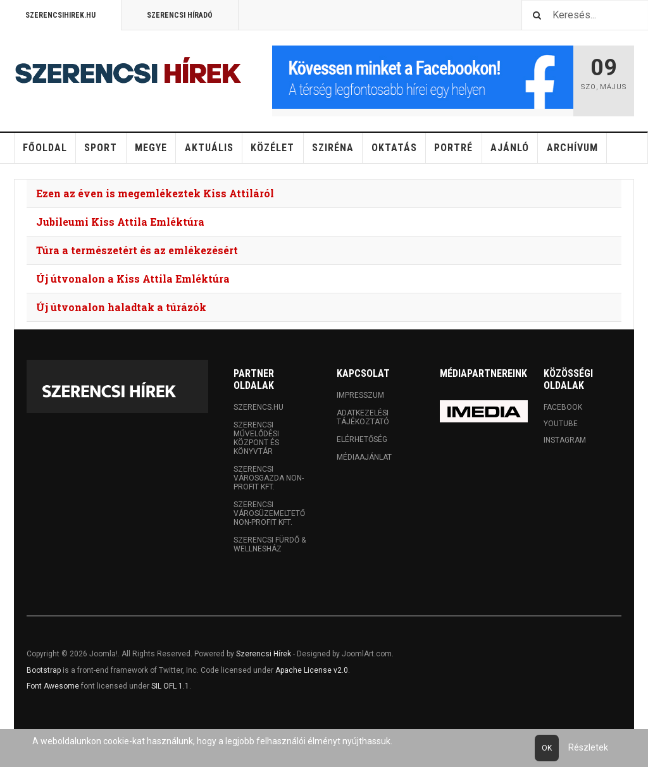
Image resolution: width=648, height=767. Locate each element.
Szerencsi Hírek (263, 653)
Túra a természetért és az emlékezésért (137, 250)
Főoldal (45, 148)
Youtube (561, 423)
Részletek (588, 747)
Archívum (572, 148)
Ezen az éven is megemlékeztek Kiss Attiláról (155, 193)
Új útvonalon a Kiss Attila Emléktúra (133, 278)
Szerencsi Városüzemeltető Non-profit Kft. (269, 513)
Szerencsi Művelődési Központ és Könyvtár (256, 438)
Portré (453, 148)
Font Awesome (53, 686)
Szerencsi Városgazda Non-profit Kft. (269, 478)
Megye (151, 148)
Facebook (563, 407)
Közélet (272, 148)
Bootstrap (44, 670)
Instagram (565, 440)
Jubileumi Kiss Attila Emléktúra (120, 221)
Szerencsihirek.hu (60, 15)
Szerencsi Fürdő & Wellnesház (270, 544)
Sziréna (333, 148)
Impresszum (360, 395)
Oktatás (394, 148)
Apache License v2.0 (311, 670)
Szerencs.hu (259, 407)
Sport (100, 148)
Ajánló (509, 148)
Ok (547, 748)
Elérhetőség (362, 439)
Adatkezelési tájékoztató (363, 417)
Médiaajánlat (364, 457)
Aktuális (209, 148)
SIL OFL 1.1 (170, 686)
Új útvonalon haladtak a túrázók (121, 307)
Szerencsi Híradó (180, 15)
